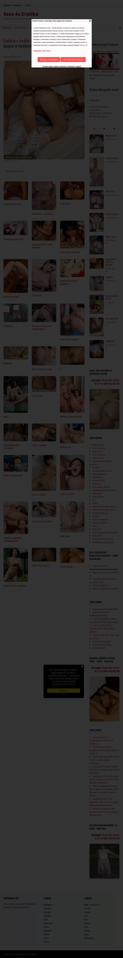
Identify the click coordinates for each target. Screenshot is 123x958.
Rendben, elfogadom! (49, 59)
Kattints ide (83, 45)
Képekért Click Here (41, 51)
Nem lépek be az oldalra (73, 59)
